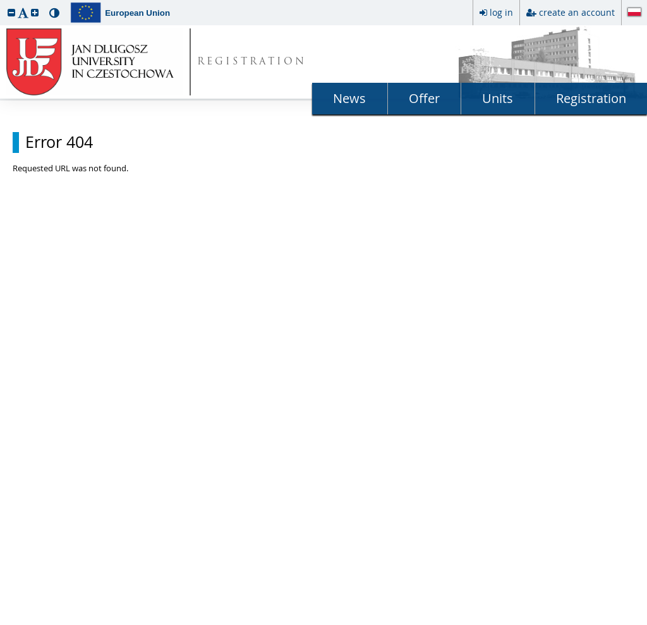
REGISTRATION (251, 62)
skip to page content (3, 3)
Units (497, 98)
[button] (11, 12)
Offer (424, 98)
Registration (591, 98)
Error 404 (59, 142)
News (349, 98)
